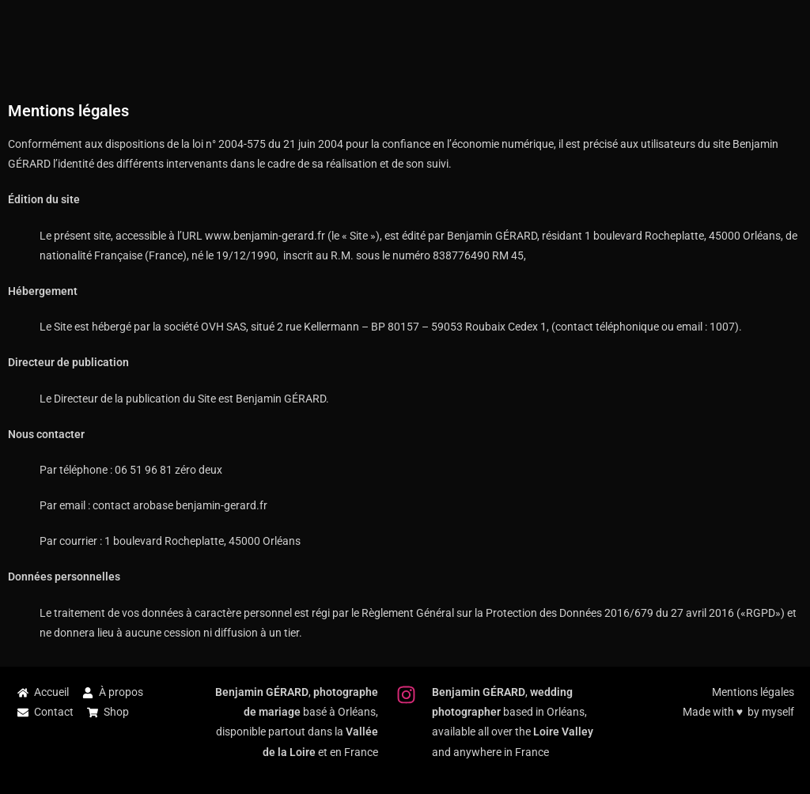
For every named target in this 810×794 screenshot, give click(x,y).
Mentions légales (753, 692)
